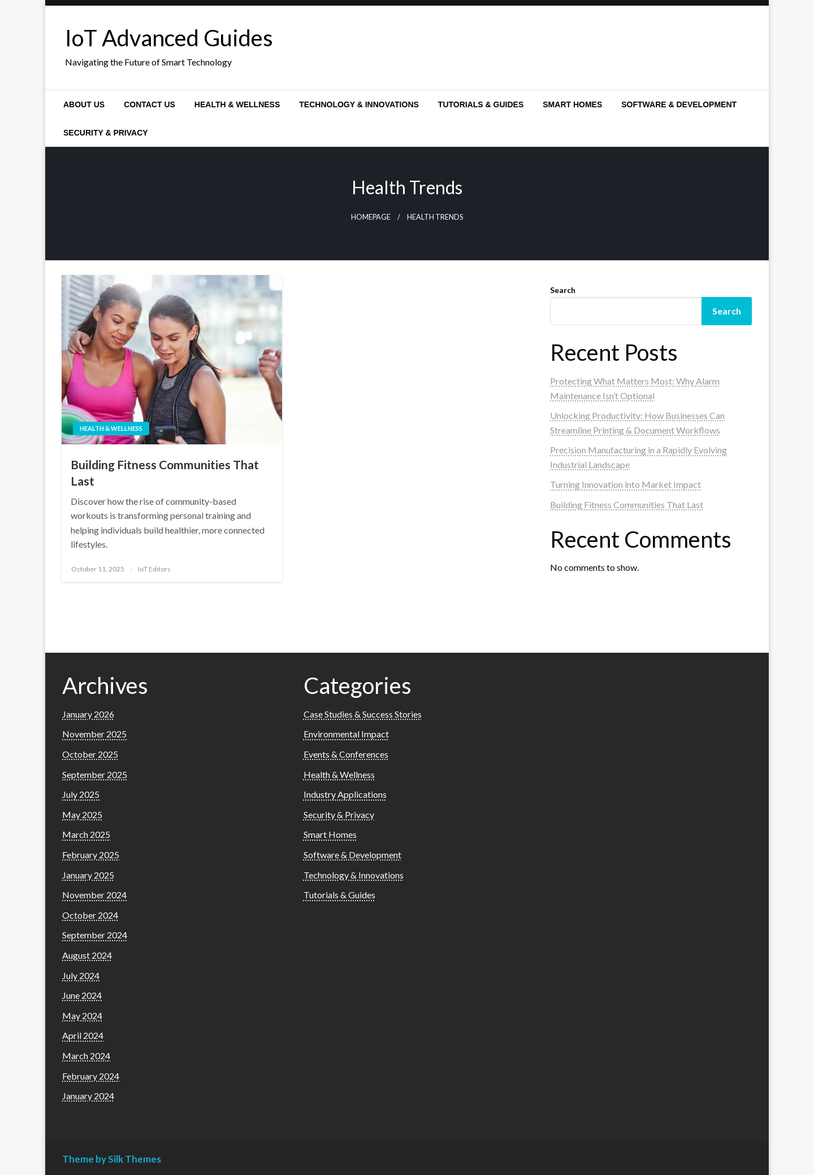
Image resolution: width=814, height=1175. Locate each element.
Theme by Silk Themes (111, 1159)
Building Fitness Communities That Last (165, 472)
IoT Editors (154, 569)
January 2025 (88, 875)
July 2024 (80, 975)
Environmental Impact (346, 733)
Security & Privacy (105, 132)
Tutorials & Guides (480, 104)
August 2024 (87, 955)
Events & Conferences (346, 754)
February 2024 (90, 1076)
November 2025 (94, 733)
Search (562, 290)
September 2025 (94, 774)
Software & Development (679, 104)
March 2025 (86, 834)
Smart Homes (572, 104)
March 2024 (86, 1055)
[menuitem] (84, 104)
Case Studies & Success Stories (363, 714)
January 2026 (88, 714)
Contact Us (149, 104)
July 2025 (80, 794)
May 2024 (82, 1015)
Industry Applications (345, 794)
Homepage (371, 217)
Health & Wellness (237, 104)
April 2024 (82, 1035)
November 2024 (94, 894)
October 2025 (90, 754)
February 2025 (90, 854)
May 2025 (82, 814)
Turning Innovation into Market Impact (625, 484)
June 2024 (82, 995)
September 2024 (94, 934)
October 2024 (90, 915)
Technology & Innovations (359, 104)
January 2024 (88, 1095)
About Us (84, 104)
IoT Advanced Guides (169, 37)
